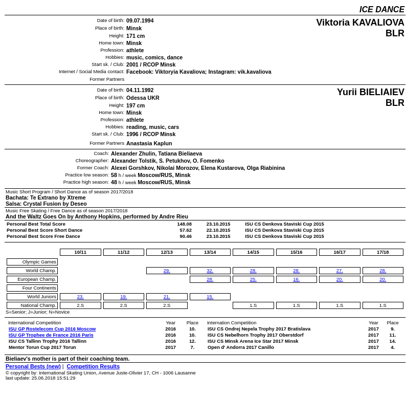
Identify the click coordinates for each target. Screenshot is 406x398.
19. (123, 296)
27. (339, 270)
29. (167, 270)
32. (210, 270)
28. (210, 279)
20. (339, 279)
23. (80, 296)
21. (167, 296)
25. (253, 279)
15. (210, 296)
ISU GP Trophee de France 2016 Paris (51, 335)
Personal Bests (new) (33, 366)
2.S (80, 305)
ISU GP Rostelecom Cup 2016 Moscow (52, 328)
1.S (253, 305)
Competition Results (93, 366)
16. (296, 279)
